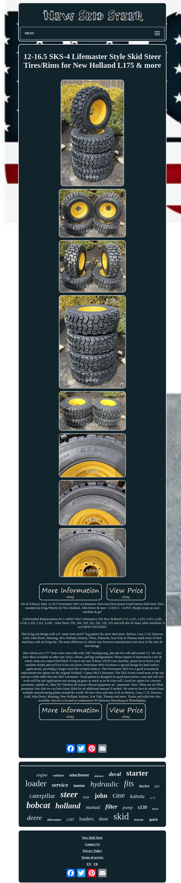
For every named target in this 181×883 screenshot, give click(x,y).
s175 (152, 797)
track (155, 808)
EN (89, 864)
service (60, 784)
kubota (137, 796)
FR (96, 864)
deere (34, 818)
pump (128, 807)
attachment (79, 775)
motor (79, 785)
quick (153, 820)
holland (67, 805)
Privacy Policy (92, 851)
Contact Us (92, 844)
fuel (157, 786)
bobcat (38, 805)
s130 (142, 807)
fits (129, 783)
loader (35, 783)
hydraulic (105, 784)
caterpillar (42, 795)
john (100, 795)
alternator (54, 820)
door (103, 819)
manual (93, 807)
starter (137, 773)
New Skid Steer (92, 837)
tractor (139, 820)
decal (115, 774)
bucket (144, 786)
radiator (58, 775)
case (119, 795)
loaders (86, 819)
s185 (70, 819)
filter (111, 806)
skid (121, 816)
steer (69, 794)
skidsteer (99, 776)
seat (86, 797)
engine (42, 775)
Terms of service (92, 857)
